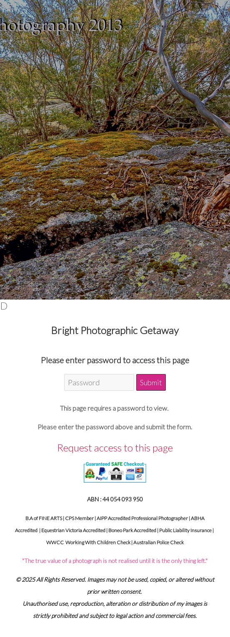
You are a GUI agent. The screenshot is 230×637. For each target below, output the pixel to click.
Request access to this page (115, 447)
